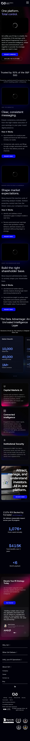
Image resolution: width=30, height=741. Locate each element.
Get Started (9, 603)
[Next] (25, 632)
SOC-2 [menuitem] (11, 700)
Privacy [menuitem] (10, 697)
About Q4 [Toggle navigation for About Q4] (6, 667)
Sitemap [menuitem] (5, 697)
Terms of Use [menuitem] (17, 697)
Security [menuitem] (23, 697)
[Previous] (5, 632)
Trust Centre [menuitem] (5, 700)
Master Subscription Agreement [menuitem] (9, 706)
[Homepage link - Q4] (15, 695)
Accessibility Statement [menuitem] (7, 704)
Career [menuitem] (4, 674)
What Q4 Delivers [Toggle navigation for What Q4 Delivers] (9, 652)
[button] (27, 2)
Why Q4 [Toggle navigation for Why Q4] (5, 645)
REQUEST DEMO (8, 156)
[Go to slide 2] (16, 632)
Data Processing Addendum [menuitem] (8, 702)
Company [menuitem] (5, 671)
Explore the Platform (12, 58)
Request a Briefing (10, 54)
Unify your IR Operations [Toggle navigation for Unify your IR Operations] (11, 660)
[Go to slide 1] (14, 632)
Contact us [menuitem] (5, 678)
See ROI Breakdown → (18, 515)
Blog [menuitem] (3, 681)
